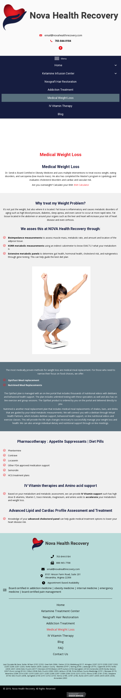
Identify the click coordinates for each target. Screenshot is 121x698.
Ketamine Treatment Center (60, 611)
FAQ (60, 648)
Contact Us (60, 654)
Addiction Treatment (60, 623)
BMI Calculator (81, 184)
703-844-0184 (63, 556)
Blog (61, 642)
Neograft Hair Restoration (60, 617)
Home (61, 605)
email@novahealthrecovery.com (63, 35)
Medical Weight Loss (61, 629)
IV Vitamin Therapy (61, 635)
